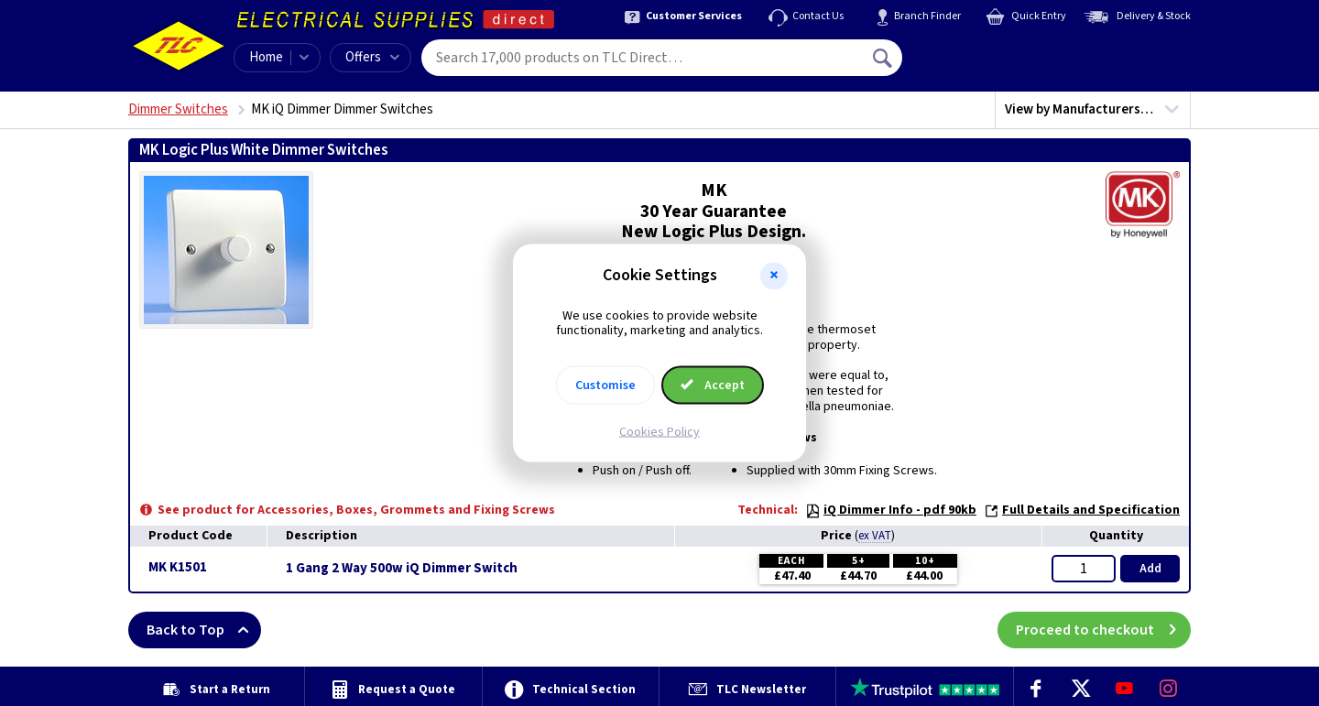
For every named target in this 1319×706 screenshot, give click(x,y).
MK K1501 (177, 567)
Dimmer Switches (178, 109)
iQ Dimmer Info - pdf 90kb (890, 510)
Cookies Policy (659, 432)
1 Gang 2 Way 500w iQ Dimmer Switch (402, 568)
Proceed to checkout (1103, 630)
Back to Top (204, 630)
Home (266, 57)
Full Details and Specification (1082, 510)
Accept (713, 385)
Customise (605, 385)
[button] (774, 275)
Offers (372, 57)
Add (1150, 568)
